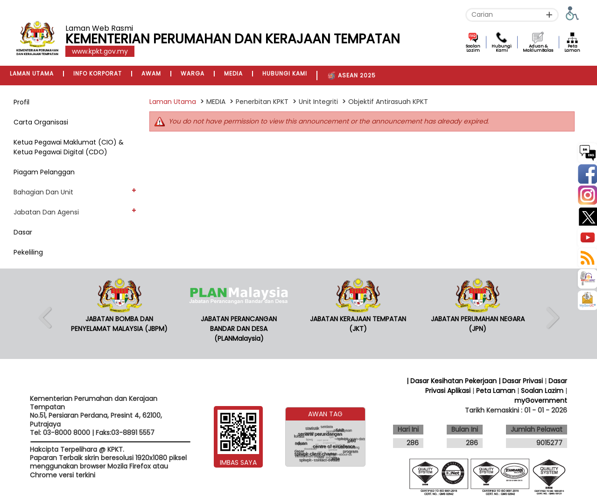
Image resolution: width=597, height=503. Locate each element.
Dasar (23, 232)
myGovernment (540, 400)
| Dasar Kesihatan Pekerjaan (453, 381)
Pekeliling (28, 252)
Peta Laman (572, 48)
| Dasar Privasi (521, 381)
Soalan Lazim (473, 48)
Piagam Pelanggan (44, 172)
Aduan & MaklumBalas (538, 48)
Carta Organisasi (41, 122)
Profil (21, 102)
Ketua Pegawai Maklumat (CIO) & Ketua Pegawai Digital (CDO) (69, 147)
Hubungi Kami (502, 48)
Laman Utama (172, 101)
